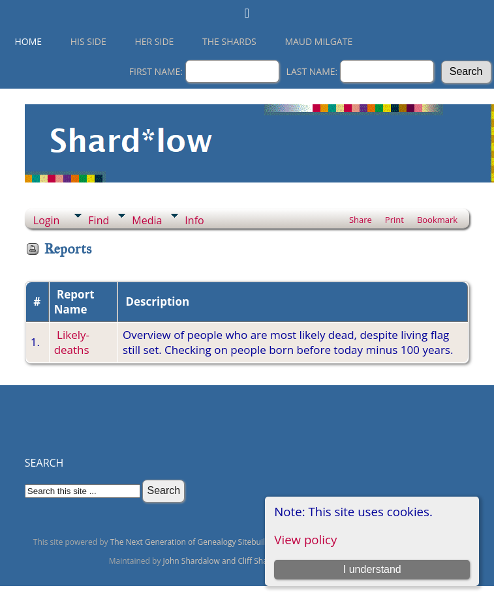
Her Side (154, 41)
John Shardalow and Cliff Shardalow (228, 560)
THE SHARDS (229, 41)
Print (394, 220)
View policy (305, 539)
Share (360, 220)
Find (98, 220)
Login (46, 220)
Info (194, 220)
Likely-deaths (71, 342)
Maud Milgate (318, 41)
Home (28, 41)
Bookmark (437, 220)
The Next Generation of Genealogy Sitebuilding (195, 541)
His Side (88, 41)
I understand (372, 569)
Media (147, 220)
